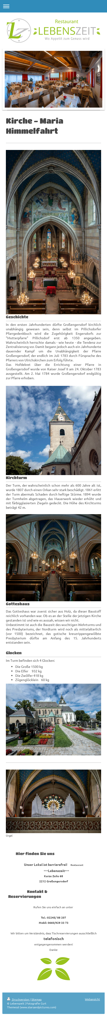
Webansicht (92, 999)
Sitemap (36, 999)
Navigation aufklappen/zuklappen (53, 6)
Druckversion (18, 999)
